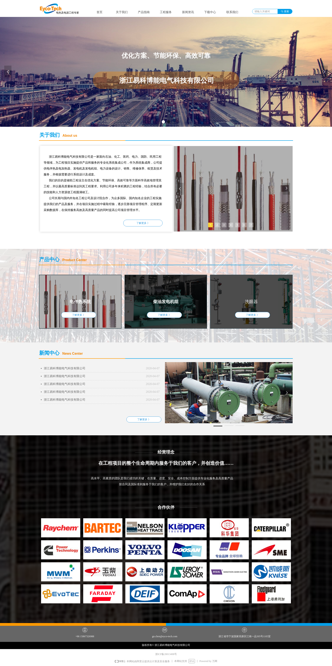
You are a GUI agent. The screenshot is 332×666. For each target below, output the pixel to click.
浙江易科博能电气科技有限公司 (64, 368)
